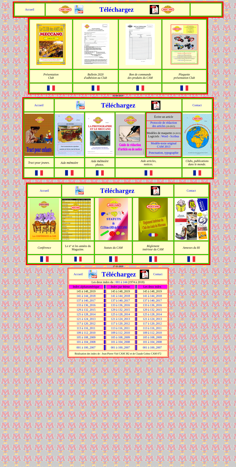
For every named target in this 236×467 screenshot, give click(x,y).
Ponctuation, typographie (163, 152)
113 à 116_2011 (86, 328)
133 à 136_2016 (86, 305)
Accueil (29, 9)
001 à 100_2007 (86, 347)
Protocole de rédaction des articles (163, 124)
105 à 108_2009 (86, 337)
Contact (197, 105)
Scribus (174, 136)
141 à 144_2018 (86, 295)
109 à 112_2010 (86, 332)
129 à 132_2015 (86, 309)
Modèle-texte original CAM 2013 (163, 145)
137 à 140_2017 (86, 300)
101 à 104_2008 (86, 341)
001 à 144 (121, 282)
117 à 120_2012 (86, 323)
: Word (164, 136)
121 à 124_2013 (86, 318)
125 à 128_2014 (86, 314)
